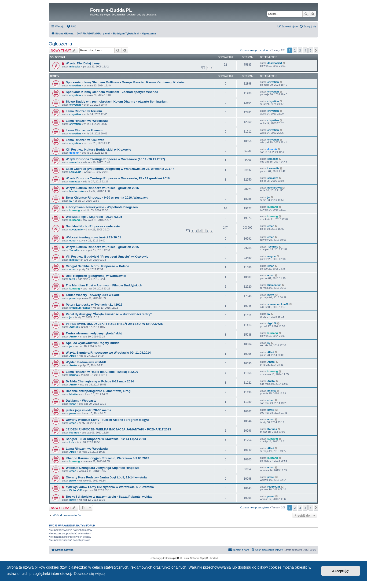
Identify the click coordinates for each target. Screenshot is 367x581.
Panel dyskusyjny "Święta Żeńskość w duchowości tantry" (109, 314)
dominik (74, 152)
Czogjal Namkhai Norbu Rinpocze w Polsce (97, 266)
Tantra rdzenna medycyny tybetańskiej (94, 333)
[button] (316, 50)
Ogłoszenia (60, 43)
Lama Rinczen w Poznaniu (85, 130)
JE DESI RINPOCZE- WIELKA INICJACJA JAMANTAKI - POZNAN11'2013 (118, 429)
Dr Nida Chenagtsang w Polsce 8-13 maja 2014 (100, 381)
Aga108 (73, 327)
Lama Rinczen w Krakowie (85, 140)
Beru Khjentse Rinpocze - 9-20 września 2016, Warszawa (107, 197)
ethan (270, 226)
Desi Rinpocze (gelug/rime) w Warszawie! (96, 276)
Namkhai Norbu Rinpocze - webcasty (93, 226)
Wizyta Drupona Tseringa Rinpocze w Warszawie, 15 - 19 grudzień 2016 (118, 178)
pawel (73, 298)
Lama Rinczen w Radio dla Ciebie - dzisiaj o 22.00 (102, 372)
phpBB (176, 558)
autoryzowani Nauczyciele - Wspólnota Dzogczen (102, 207)
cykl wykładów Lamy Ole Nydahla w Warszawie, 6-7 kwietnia (110, 487)
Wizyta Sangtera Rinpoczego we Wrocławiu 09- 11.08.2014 (108, 352)
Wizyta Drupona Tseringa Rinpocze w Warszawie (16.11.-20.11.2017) (115, 159)
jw (70, 200)
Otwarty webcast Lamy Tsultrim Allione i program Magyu (107, 420)
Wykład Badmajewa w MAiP (86, 362)
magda (73, 259)
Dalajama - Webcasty (81, 400)
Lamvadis (75, 171)
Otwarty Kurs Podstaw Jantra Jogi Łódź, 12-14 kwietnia (106, 477)
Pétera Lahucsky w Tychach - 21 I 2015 (94, 304)
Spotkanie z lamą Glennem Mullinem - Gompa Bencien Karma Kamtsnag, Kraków (125, 82)
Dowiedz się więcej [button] (90, 574)
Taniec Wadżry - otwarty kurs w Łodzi (93, 295)
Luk (71, 442)
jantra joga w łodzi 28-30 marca (88, 410)
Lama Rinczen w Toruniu (84, 111)
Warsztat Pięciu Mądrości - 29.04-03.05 (94, 216)
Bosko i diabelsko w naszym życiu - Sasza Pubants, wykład (109, 496)
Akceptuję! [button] (340, 571)
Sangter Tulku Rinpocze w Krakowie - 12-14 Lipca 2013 (106, 439)
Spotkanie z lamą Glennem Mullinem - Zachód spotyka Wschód (112, 92)
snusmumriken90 (79, 307)
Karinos (74, 432)
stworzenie (76, 229)
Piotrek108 (75, 490)
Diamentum (274, 285)
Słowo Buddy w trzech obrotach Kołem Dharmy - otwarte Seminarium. (117, 101)
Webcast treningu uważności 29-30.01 (93, 237)
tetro (72, 279)
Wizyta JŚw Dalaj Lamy (83, 63)
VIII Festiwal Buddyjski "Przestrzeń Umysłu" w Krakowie (107, 256)
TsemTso (74, 250)
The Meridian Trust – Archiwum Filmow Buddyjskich (104, 285)
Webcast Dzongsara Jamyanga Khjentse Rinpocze (102, 468)
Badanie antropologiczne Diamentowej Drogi (98, 391)
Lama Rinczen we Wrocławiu (87, 120)
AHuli (72, 355)
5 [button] (311, 50)
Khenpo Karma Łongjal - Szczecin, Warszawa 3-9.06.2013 (107, 458)
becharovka (76, 191)
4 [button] (305, 50)
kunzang (74, 210)
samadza (74, 162)
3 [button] (300, 50)
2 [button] (295, 50)
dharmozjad (274, 63)
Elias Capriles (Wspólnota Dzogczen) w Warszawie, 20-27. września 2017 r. (120, 168)
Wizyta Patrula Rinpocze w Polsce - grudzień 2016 (102, 188)
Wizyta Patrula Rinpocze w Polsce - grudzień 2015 (102, 247)
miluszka (74, 66)
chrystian (75, 85)
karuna (73, 375)
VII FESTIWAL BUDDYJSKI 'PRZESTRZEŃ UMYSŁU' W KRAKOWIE (114, 324)
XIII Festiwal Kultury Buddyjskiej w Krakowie (98, 149)
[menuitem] (71, 26)
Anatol (73, 336)
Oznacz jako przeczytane (254, 50)
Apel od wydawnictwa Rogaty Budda (92, 343)
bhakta (73, 394)
